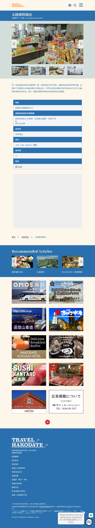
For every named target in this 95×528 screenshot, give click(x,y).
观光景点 (25, 237)
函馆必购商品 (17, 483)
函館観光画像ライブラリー (63, 511)
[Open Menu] (81, 5)
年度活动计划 (17, 472)
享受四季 (15, 475)
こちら (27, 513)
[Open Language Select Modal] (70, 5)
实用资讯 (15, 464)
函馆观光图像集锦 (45, 506)
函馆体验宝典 (17, 452)
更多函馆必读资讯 (18, 491)
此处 (68, 506)
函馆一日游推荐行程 (19, 495)
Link (18, 166)
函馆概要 (15, 456)
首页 (14, 237)
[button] (81, 44)
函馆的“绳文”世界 (19, 479)
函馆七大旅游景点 (18, 468)
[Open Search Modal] (75, 5)
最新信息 (15, 487)
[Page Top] (91, 515)
